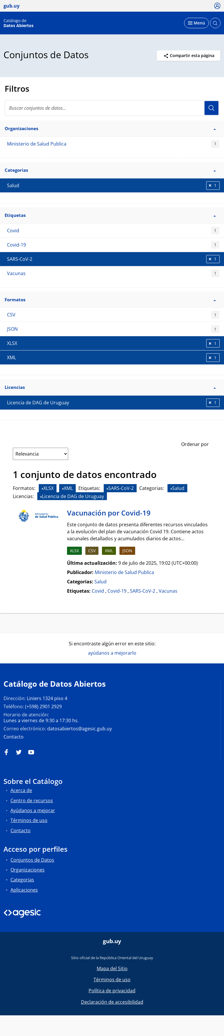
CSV (113, 315)
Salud (100, 581)
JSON (113, 329)
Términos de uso (28, 820)
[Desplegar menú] (196, 23)
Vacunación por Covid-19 (109, 513)
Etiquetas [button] (110, 215)
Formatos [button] (110, 299)
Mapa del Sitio (112, 968)
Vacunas (113, 273)
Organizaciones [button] (110, 128)
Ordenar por (195, 444)
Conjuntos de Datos (32, 860)
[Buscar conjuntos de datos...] (112, 108)
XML (109, 550)
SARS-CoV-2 (142, 591)
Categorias (22, 879)
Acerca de (21, 790)
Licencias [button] (110, 387)
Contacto (13, 737)
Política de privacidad (112, 990)
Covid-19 (113, 245)
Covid (113, 231)
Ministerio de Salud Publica (113, 144)
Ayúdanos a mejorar (32, 810)
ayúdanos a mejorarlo (112, 653)
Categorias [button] (110, 170)
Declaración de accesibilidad (112, 1002)
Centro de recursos (31, 800)
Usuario (211, 108)
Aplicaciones (24, 890)
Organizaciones (27, 870)
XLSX (74, 550)
